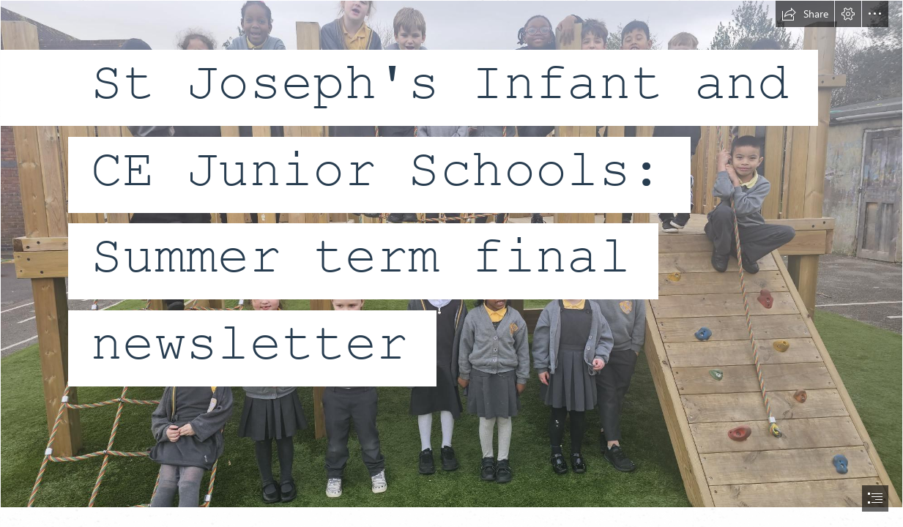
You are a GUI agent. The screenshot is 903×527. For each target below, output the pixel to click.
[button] (805, 14)
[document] (451, 263)
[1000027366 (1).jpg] (451, 254)
